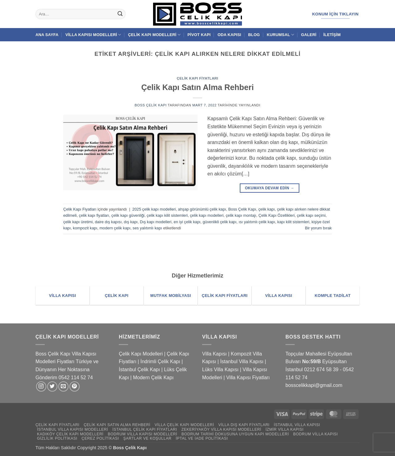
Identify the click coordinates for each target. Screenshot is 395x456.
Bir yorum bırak (318, 228)
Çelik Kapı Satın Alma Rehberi (197, 87)
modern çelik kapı (114, 228)
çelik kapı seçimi (311, 215)
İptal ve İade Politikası (202, 438)
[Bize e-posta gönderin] (63, 386)
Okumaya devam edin (269, 188)
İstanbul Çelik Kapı (139, 369)
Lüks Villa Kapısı (220, 369)
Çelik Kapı (136, 447)
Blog (254, 34)
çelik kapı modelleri (206, 215)
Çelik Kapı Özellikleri (276, 215)
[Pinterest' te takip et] (74, 386)
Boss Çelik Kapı (151, 105)
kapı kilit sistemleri (293, 222)
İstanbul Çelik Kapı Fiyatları (144, 429)
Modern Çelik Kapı (153, 377)
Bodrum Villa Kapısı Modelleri (142, 434)
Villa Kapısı (214, 353)
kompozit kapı (85, 228)
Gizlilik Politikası (57, 438)
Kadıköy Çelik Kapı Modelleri (70, 434)
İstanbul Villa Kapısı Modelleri (72, 429)
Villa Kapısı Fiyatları (248, 377)
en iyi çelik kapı (187, 222)
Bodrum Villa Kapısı (315, 434)
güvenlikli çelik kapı (220, 222)
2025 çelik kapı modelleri (154, 209)
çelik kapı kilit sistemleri (167, 215)
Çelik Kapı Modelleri (154, 35)
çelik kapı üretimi (78, 222)
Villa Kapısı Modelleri (93, 35)
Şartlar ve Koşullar (147, 438)
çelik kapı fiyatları (94, 215)
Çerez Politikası (100, 438)
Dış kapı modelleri (155, 222)
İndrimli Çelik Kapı (160, 361)
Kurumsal (280, 35)
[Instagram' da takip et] (41, 386)
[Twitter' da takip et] (52, 386)
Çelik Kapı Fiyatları (197, 78)
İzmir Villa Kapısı (284, 429)
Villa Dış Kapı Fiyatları (244, 425)
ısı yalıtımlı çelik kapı (257, 222)
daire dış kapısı (108, 222)
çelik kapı (266, 209)
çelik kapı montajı (241, 215)
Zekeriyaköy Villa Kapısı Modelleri (221, 429)
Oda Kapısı (229, 34)
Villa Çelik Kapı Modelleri (184, 425)
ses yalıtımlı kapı (147, 228)
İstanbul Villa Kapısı (241, 361)
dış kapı (131, 222)
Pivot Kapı (198, 34)
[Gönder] (120, 14)
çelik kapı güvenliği (127, 215)
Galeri (309, 34)
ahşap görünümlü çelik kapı (202, 209)
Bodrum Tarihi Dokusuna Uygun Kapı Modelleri (235, 434)
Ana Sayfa (47, 34)
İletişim (332, 34)
